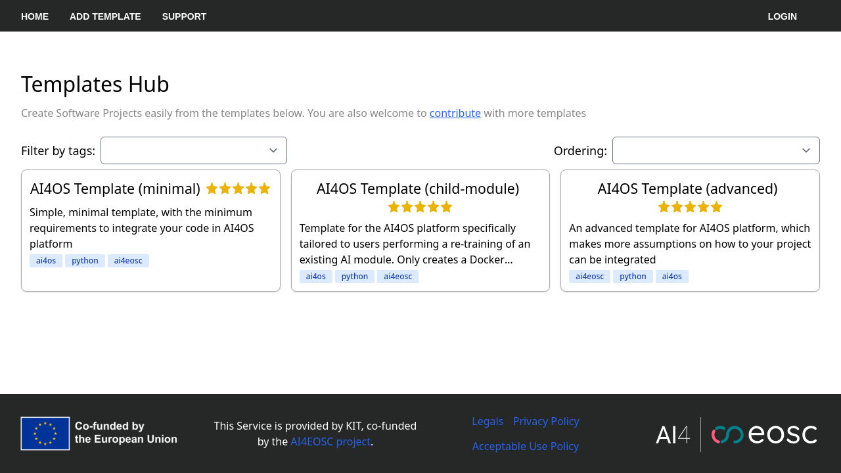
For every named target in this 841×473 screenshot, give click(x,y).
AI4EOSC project (330, 441)
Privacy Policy (546, 421)
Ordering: (580, 150)
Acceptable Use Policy (525, 446)
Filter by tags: (58, 150)
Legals (487, 421)
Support (184, 16)
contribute (455, 113)
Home (35, 16)
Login (782, 16)
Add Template (105, 16)
